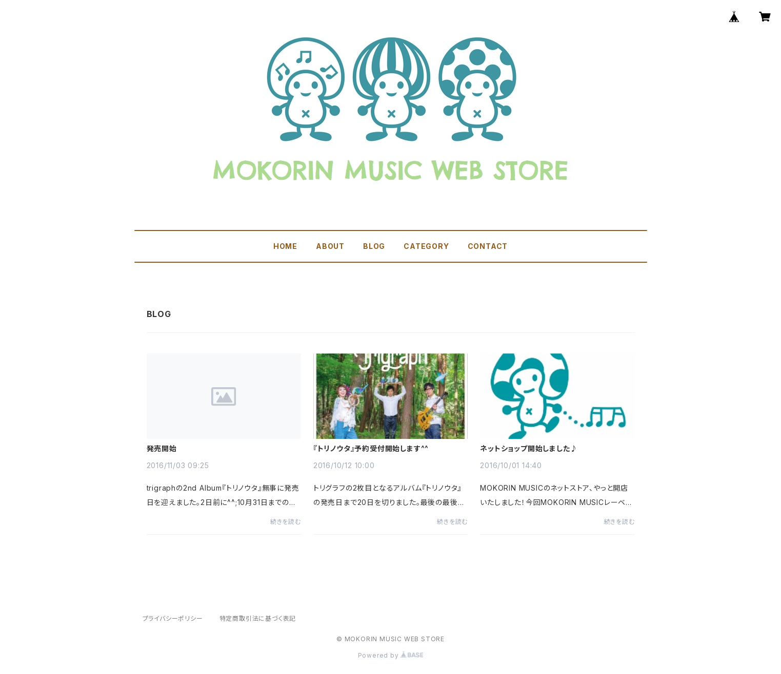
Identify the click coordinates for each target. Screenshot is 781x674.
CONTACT (488, 246)
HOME (285, 246)
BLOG (374, 246)
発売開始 (162, 448)
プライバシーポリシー (173, 618)
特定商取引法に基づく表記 (257, 618)
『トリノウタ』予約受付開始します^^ (371, 448)
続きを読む (285, 521)
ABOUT (330, 246)
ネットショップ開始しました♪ (528, 448)
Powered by (391, 655)
